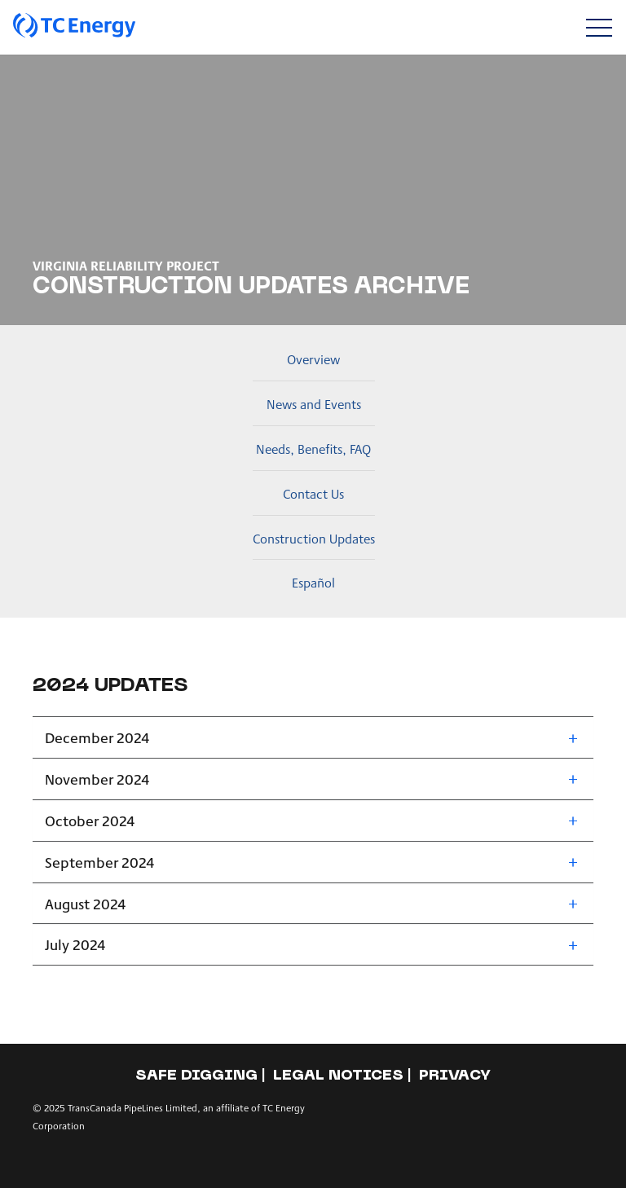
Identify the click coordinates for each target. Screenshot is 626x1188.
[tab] (313, 738)
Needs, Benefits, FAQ (313, 448)
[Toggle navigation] (598, 27)
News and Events (314, 404)
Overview (313, 359)
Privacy (455, 1076)
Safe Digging (196, 1076)
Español (313, 582)
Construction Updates (314, 538)
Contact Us (313, 493)
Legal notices (338, 1076)
